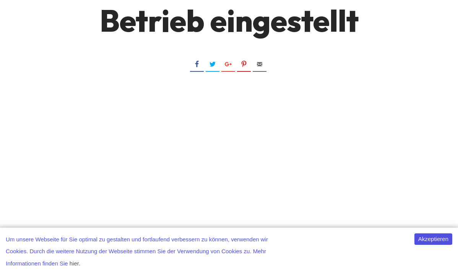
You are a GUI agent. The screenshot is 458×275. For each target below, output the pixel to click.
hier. (75, 263)
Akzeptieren (433, 239)
